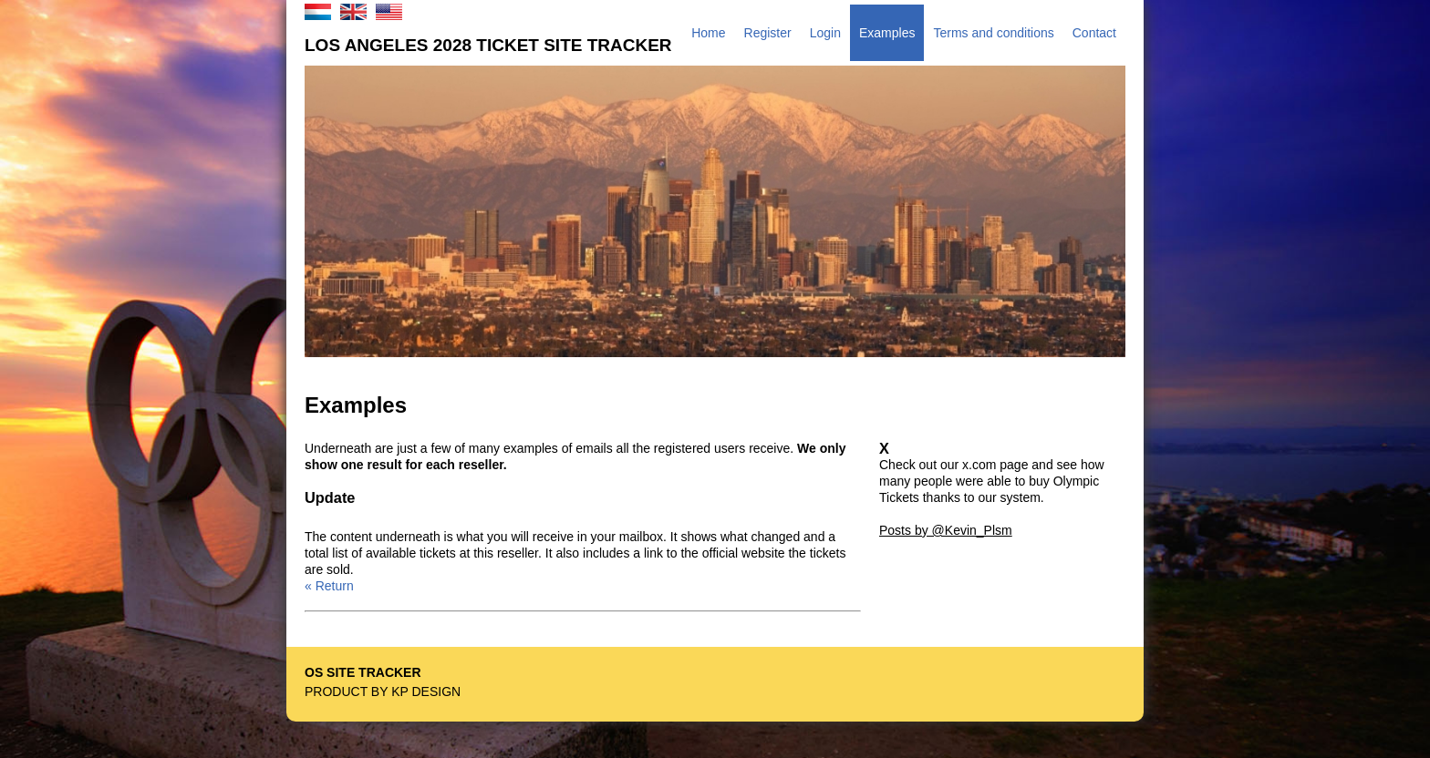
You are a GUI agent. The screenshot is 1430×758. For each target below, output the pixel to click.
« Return (329, 586)
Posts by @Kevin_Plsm (945, 530)
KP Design (426, 691)
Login (825, 33)
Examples (887, 33)
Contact (1094, 33)
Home (708, 33)
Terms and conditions (993, 33)
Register (768, 33)
